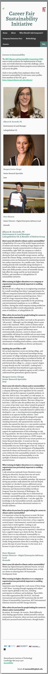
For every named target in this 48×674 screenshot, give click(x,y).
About (13, 33)
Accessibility (8, 663)
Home (5, 33)
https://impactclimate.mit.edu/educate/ (17, 80)
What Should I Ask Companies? (31, 33)
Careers (6, 44)
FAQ (43, 44)
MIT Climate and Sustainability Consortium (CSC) (24, 59)
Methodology (31, 38)
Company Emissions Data (12, 38)
